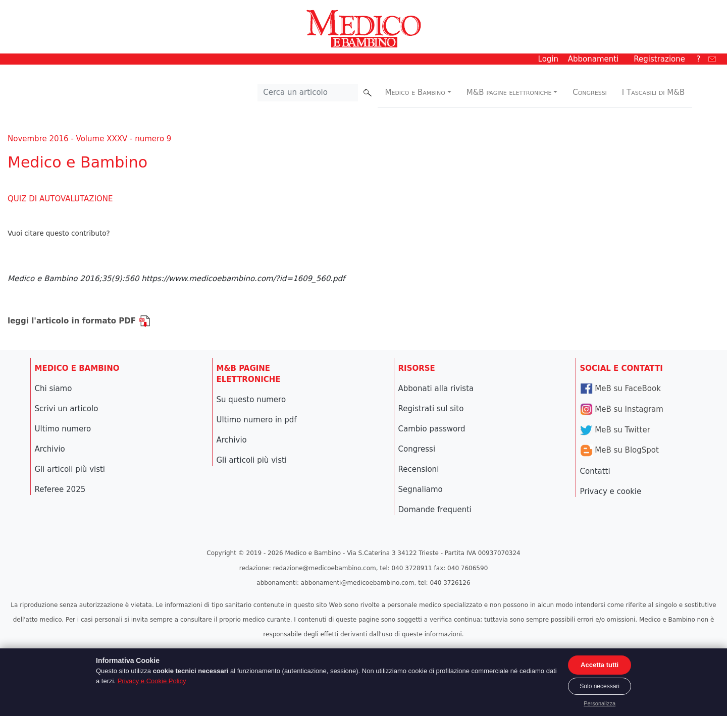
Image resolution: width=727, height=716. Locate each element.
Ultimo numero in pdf (257, 419)
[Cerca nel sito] (307, 93)
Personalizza (599, 703)
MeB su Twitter (615, 429)
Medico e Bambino (415, 92)
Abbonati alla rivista (436, 388)
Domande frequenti (435, 509)
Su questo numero (251, 399)
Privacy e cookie (611, 491)
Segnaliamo (420, 489)
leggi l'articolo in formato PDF (79, 320)
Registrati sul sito (431, 408)
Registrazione (659, 59)
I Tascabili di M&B (653, 92)
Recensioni (418, 469)
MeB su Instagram (621, 409)
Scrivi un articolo (66, 408)
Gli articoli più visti (70, 469)
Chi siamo (53, 388)
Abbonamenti (593, 59)
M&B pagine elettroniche (509, 92)
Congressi (590, 92)
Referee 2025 (60, 489)
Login (548, 59)
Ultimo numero (63, 428)
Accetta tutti (599, 665)
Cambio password (431, 428)
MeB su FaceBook (620, 388)
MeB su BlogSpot (619, 450)
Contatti (595, 471)
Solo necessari (599, 686)
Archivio (50, 449)
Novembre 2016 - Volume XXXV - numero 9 (89, 138)
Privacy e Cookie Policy (152, 681)
